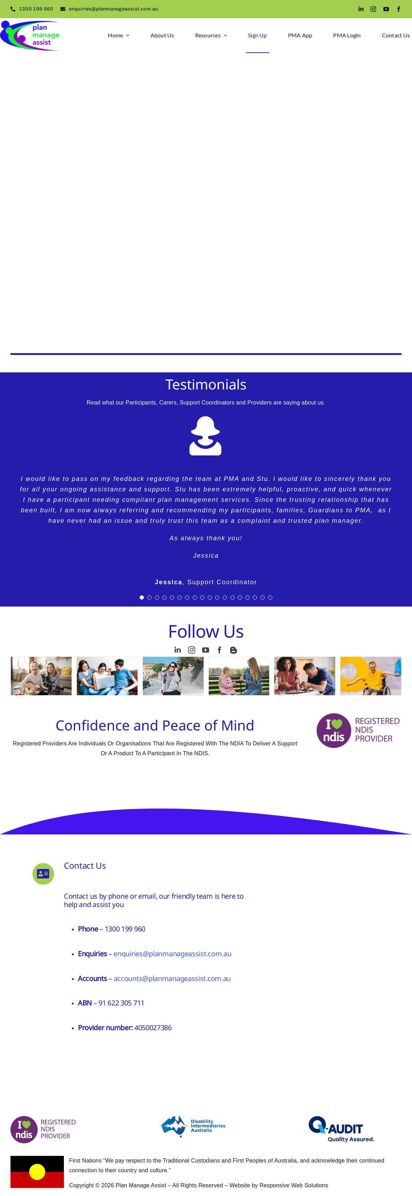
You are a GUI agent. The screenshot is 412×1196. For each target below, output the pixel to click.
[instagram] (373, 9)
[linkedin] (361, 9)
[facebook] (399, 9)
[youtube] (386, 9)
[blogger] (233, 650)
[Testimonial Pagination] (142, 597)
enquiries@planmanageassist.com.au (172, 953)
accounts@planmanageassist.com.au (172, 978)
